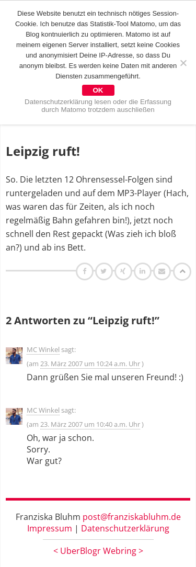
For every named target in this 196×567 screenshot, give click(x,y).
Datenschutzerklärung (125, 528)
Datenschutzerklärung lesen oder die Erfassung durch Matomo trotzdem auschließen (98, 106)
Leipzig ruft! (43, 151)
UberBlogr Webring (98, 551)
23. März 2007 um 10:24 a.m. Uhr (90, 363)
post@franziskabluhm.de (132, 517)
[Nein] (183, 63)
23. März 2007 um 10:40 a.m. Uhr (90, 424)
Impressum (49, 528)
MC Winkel (43, 349)
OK (98, 90)
